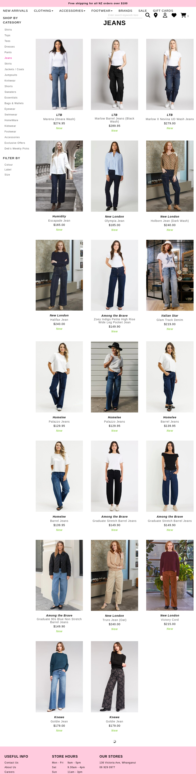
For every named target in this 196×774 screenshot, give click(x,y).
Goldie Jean (59, 730)
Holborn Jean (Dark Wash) (170, 229)
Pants (8, 60)
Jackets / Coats (14, 77)
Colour (9, 173)
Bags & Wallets (14, 111)
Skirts (8, 72)
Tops (7, 43)
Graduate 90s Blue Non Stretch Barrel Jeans (59, 629)
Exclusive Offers (15, 151)
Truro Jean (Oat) (115, 628)
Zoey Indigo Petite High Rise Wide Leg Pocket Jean (114, 329)
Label (8, 178)
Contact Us (12, 771)
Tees (7, 49)
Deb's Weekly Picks (17, 156)
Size (7, 183)
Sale (93, 19)
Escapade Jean (59, 229)
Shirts (8, 38)
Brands (76, 19)
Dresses (10, 55)
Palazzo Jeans (59, 430)
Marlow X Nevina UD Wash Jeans (170, 127)
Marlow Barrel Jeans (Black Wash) (114, 128)
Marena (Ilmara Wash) (59, 127)
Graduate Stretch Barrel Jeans (115, 529)
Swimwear (11, 123)
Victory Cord (170, 628)
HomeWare (11, 128)
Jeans (8, 66)
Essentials (11, 106)
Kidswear (10, 134)
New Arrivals (81, 11)
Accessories (12, 145)
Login (166, 15)
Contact (157, 15)
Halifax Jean (59, 328)
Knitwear (10, 89)
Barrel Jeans (170, 430)
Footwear (10, 140)
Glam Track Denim (169, 328)
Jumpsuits (11, 83)
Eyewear (10, 117)
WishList (175, 15)
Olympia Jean (114, 229)
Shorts (9, 94)
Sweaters (10, 100)
